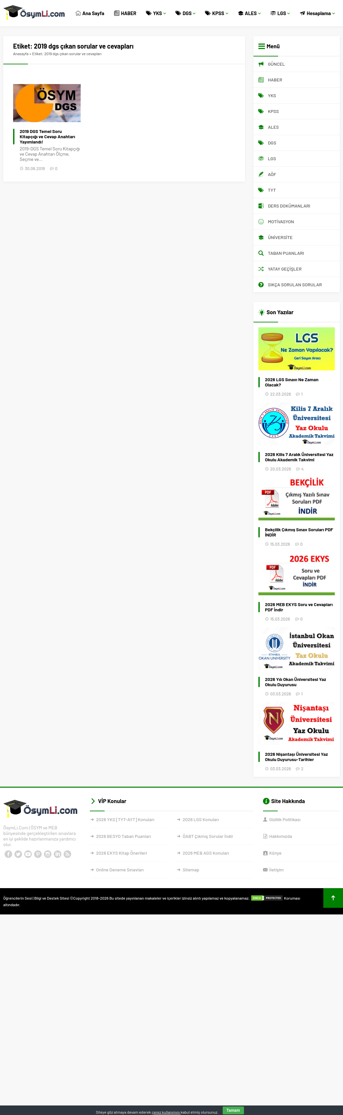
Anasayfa (21, 53)
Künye (275, 853)
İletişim (276, 869)
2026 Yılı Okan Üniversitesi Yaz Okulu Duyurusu (295, 682)
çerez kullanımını (166, 1112)
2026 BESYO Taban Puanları (123, 836)
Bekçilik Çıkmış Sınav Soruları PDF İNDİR (299, 532)
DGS (185, 13)
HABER (125, 13)
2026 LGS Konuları (201, 819)
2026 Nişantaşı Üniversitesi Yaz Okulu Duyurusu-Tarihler (296, 757)
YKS (156, 13)
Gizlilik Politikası (284, 819)
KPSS (216, 13)
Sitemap (191, 869)
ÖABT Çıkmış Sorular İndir (208, 836)
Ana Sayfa (89, 13)
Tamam (233, 1110)
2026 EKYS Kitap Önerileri (121, 853)
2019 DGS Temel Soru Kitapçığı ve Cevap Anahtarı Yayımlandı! (47, 136)
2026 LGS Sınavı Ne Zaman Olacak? (291, 382)
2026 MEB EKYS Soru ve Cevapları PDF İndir (299, 607)
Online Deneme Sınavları (120, 869)
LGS (280, 13)
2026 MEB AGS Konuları (206, 853)
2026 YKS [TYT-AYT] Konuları (125, 819)
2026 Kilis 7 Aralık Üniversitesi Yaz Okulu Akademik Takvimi (299, 457)
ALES (249, 13)
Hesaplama (317, 13)
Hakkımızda (280, 836)
